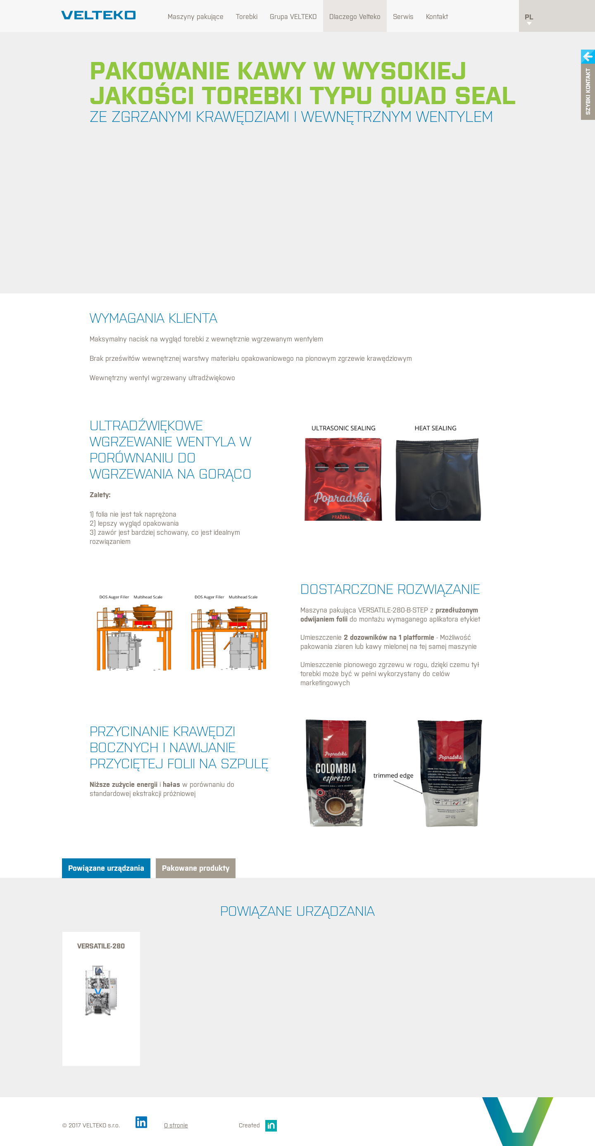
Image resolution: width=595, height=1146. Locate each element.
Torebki (246, 16)
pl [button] (529, 19)
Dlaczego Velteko (355, 16)
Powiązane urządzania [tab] (106, 868)
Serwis (403, 16)
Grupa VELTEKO (293, 16)
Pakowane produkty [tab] (195, 868)
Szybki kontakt (588, 92)
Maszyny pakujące (196, 16)
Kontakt (437, 16)
